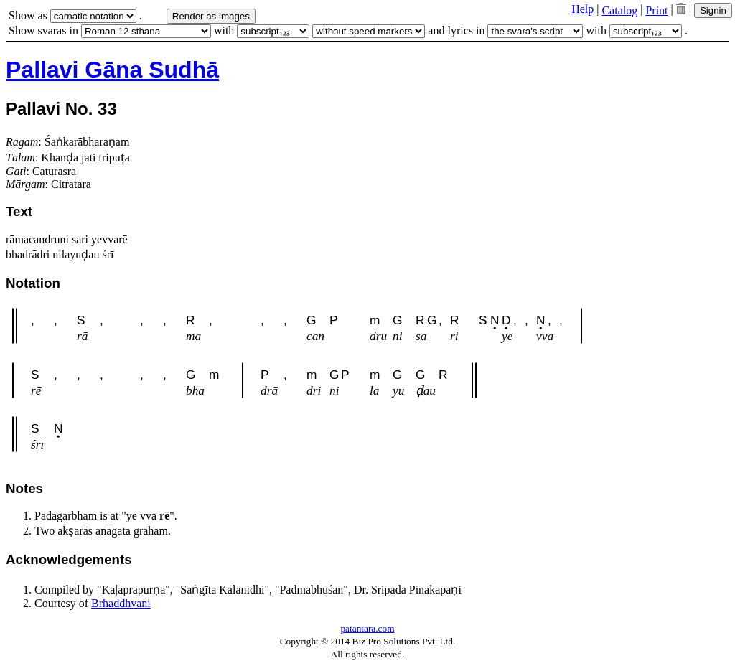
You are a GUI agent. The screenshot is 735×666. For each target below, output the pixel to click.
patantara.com (367, 628)
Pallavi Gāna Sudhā (112, 70)
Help (582, 9)
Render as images (211, 16)
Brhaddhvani (121, 603)
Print (656, 10)
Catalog (619, 10)
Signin (713, 10)
